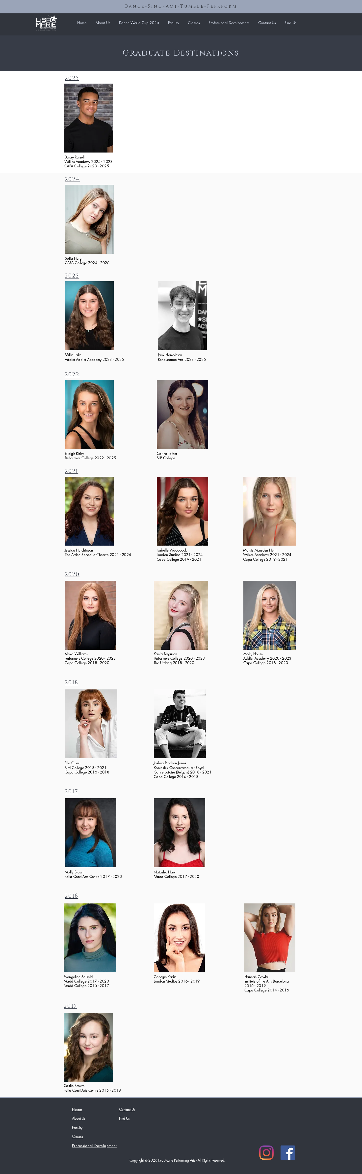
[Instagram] (266, 1152)
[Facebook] (288, 1152)
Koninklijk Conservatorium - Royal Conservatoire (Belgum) (179, 769)
